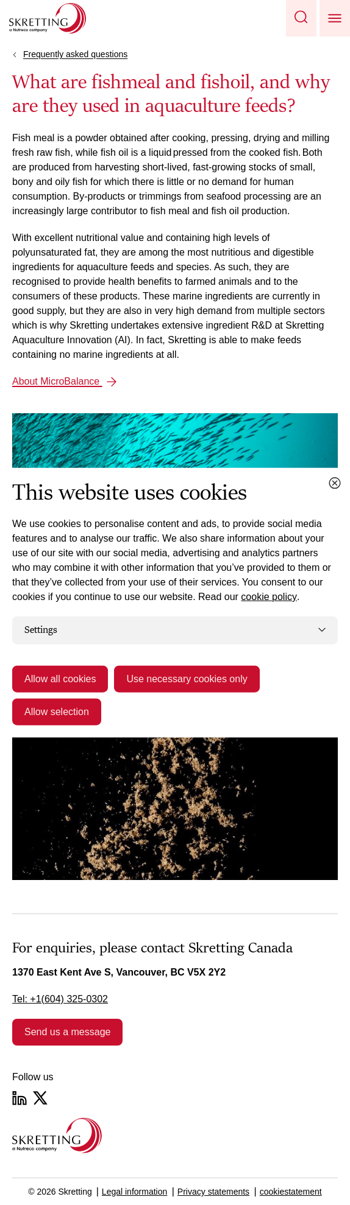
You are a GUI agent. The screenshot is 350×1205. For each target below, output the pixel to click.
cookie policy (269, 597)
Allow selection (56, 711)
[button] (301, 18)
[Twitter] (40, 1098)
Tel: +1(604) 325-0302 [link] (60, 999)
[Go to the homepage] (57, 1135)
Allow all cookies (60, 678)
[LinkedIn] (19, 1098)
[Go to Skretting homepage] (47, 18)
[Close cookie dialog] (335, 483)
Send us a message (67, 1032)
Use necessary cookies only (186, 678)
